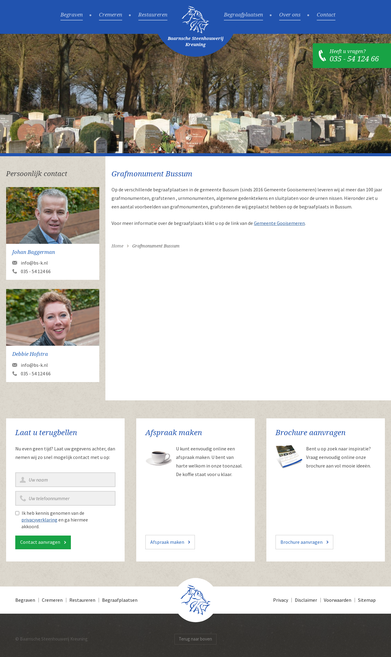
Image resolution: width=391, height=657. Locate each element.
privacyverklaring (39, 520)
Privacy (280, 600)
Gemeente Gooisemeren (279, 223)
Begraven (71, 15)
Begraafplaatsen (243, 15)
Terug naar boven (195, 639)
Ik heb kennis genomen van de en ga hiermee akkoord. (54, 519)
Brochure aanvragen (301, 542)
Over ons (290, 15)
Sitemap (367, 600)
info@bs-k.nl (34, 263)
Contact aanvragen (40, 542)
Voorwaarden (337, 600)
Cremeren (110, 15)
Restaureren (152, 15)
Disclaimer (306, 600)
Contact (326, 15)
